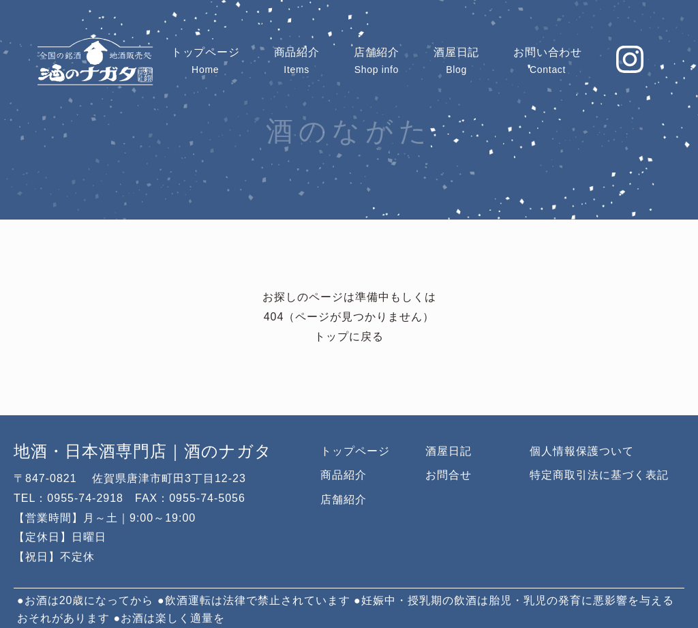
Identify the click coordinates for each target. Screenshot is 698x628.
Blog (456, 60)
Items (297, 60)
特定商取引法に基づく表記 (599, 475)
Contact (547, 60)
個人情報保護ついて (582, 451)
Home (205, 60)
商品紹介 (343, 475)
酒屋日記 (448, 451)
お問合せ (448, 475)
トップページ (355, 451)
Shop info (376, 60)
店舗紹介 (343, 499)
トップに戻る (349, 337)
